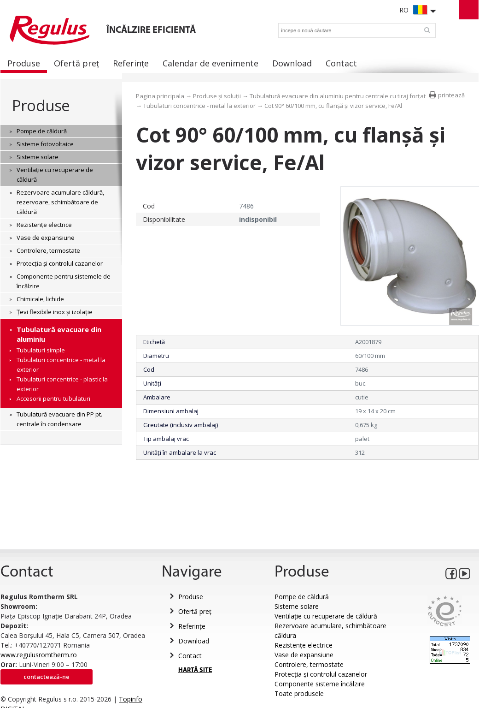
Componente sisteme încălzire (320, 683)
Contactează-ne (46, 676)
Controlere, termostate (309, 664)
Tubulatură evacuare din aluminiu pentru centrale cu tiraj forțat (338, 96)
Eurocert (444, 610)
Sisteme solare (297, 606)
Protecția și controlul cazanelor (321, 674)
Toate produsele (299, 693)
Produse (41, 105)
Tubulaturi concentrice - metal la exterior (199, 105)
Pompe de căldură (302, 596)
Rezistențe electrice (304, 645)
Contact (190, 655)
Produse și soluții (217, 96)
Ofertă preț (194, 611)
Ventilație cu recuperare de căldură (326, 616)
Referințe (191, 626)
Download (193, 641)
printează (451, 95)
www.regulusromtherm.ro (38, 654)
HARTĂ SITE (195, 670)
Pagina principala (160, 96)
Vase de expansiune (304, 654)
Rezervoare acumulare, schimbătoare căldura (330, 630)
